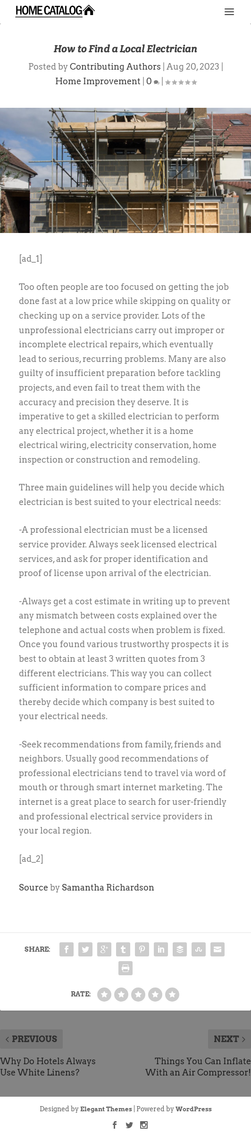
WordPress (194, 1109)
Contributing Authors (115, 67)
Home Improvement (98, 81)
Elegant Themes (106, 1109)
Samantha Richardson (108, 887)
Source (33, 887)
